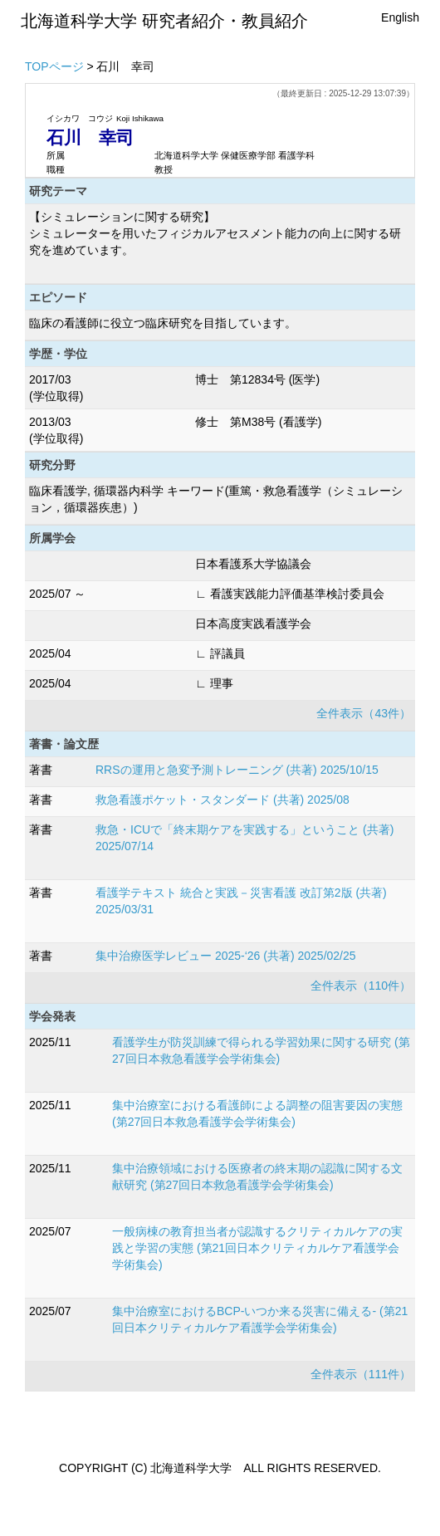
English (400, 17)
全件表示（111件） (360, 1374)
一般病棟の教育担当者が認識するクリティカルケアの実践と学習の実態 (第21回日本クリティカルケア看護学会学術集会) (257, 1248)
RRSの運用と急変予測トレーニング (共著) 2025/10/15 (237, 769)
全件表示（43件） (363, 713)
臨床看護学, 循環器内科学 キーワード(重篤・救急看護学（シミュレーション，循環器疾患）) (216, 499)
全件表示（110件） (360, 985)
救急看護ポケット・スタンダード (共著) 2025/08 (222, 799)
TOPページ (54, 66)
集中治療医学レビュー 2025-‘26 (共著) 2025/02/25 (225, 955)
